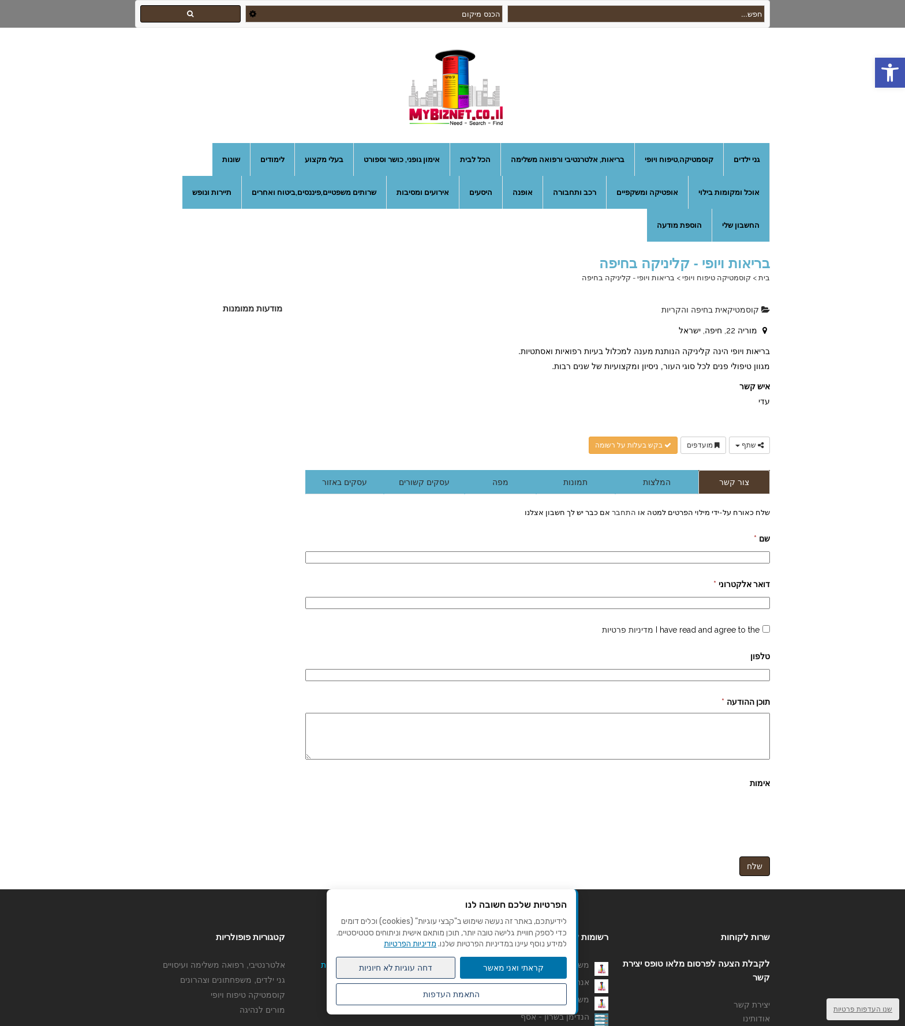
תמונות (575, 482)
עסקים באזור (344, 482)
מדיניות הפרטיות (410, 944)
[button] (890, 73)
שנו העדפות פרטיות (862, 1009)
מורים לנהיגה (262, 1018)
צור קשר (734, 482)
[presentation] (682, 825)
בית (764, 277)
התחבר (623, 512)
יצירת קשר (752, 1013)
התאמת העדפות (451, 994)
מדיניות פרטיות (627, 629)
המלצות (657, 482)
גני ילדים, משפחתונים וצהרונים (232, 988)
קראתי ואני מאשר (513, 967)
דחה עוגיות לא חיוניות (396, 967)
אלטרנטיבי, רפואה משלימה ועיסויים (224, 973)
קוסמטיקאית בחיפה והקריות (715, 309)
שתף (749, 445)
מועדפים (703, 445)
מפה (500, 482)
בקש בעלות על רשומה (633, 445)
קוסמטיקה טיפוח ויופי (716, 277)
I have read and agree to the (681, 629)
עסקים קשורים (424, 482)
